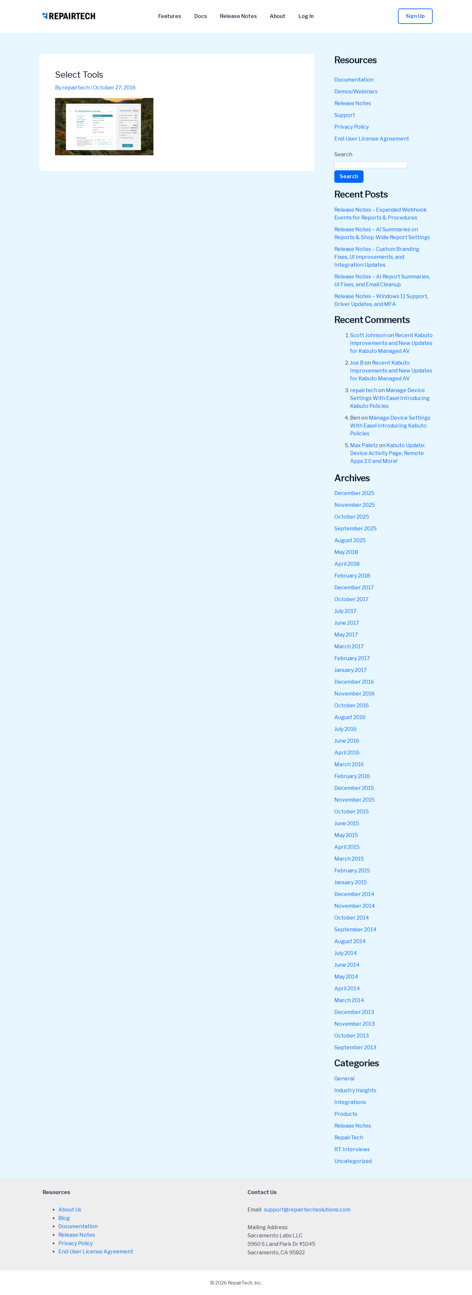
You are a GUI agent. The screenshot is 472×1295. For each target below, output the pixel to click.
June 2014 (347, 965)
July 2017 (345, 611)
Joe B (357, 363)
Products (345, 1114)
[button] (415, 16)
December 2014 (354, 894)
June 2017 (346, 623)
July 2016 (345, 729)
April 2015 (347, 847)
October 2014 (351, 918)
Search (343, 154)
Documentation (354, 80)
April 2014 (347, 988)
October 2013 (351, 1036)
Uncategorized (353, 1161)
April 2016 (347, 753)
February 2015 (352, 870)
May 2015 (346, 835)
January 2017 (350, 670)
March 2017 (349, 646)
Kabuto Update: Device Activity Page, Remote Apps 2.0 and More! (387, 453)
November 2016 (354, 694)
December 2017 (354, 587)
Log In (301, 16)
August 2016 (349, 717)
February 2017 (352, 658)
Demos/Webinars (356, 91)
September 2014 (355, 929)
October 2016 (351, 705)
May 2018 (346, 552)
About (275, 16)
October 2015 (351, 812)
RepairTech (348, 1137)
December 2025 (354, 493)
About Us (69, 1210)
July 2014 (345, 953)
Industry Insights (355, 1090)
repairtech (363, 390)
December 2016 (354, 682)
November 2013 (354, 1024)
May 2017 (346, 635)
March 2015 (349, 859)
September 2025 (355, 528)
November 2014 (354, 906)
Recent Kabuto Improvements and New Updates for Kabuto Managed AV (391, 343)
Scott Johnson (368, 335)
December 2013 (354, 1012)
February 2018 (352, 576)
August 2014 (350, 941)
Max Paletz (364, 445)
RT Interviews (352, 1149)
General (344, 1079)
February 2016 (352, 776)
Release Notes (238, 16)
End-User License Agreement (371, 139)
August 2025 (350, 540)
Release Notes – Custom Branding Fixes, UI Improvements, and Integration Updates (376, 257)
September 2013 (355, 1047)
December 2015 (354, 788)
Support (344, 115)
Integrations (350, 1102)
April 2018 (347, 564)
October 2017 (351, 599)
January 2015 (350, 882)
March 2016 (349, 764)
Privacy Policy (351, 127)
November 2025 (354, 505)
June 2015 (346, 823)
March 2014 (349, 1000)
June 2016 (346, 741)
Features (174, 16)
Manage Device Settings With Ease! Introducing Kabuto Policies (390, 398)
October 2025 (351, 517)
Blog (64, 1218)
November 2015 (354, 800)
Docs (203, 16)
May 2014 (346, 977)
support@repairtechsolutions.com (307, 1210)
